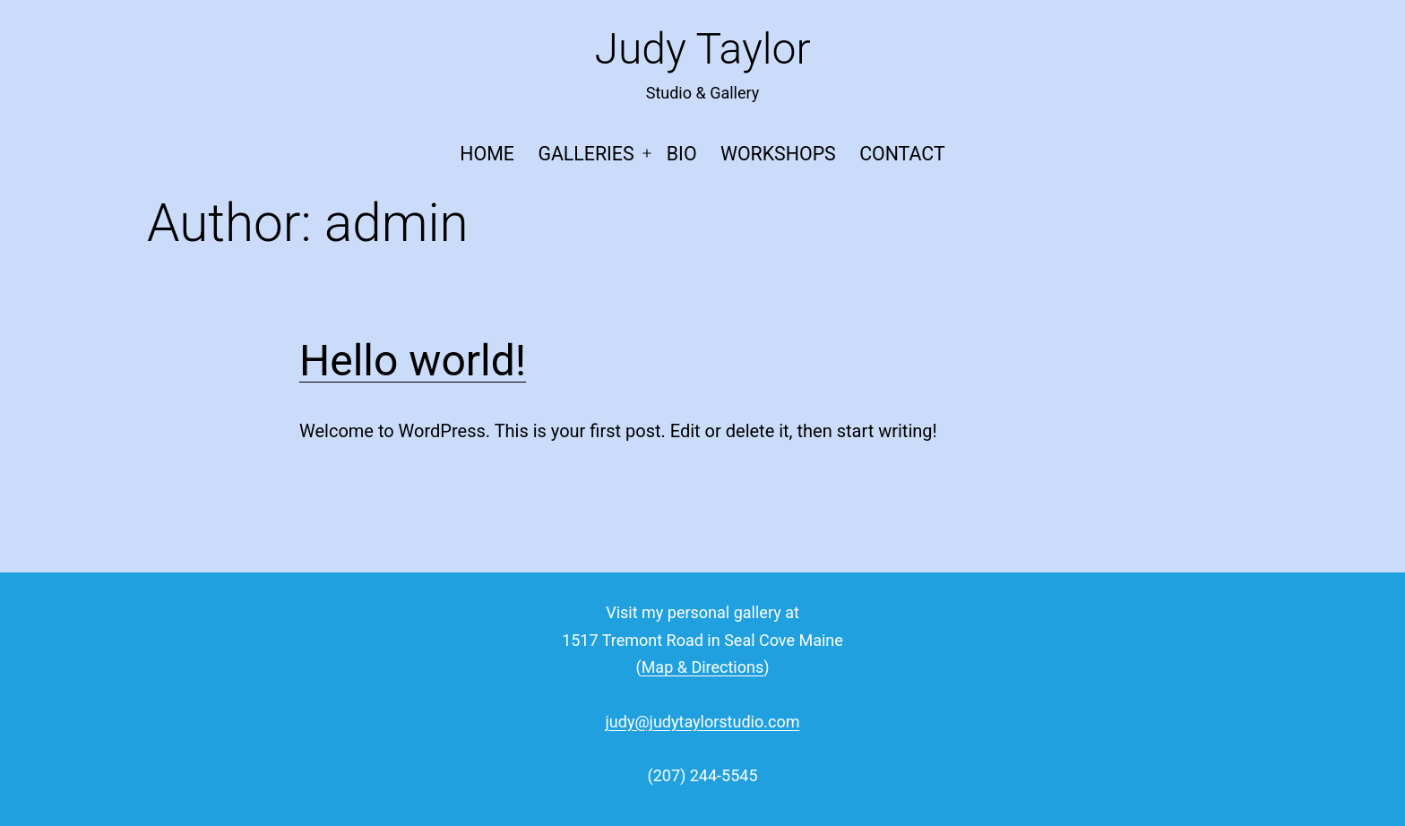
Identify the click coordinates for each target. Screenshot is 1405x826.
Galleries (586, 153)
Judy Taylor (702, 48)
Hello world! (412, 360)
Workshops (778, 153)
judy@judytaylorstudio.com (703, 721)
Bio (682, 153)
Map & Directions (703, 667)
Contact (901, 153)
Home (487, 153)
